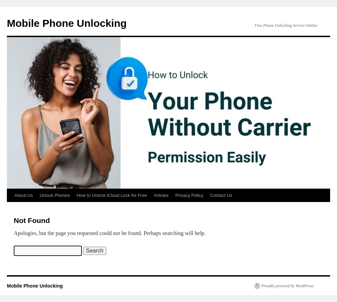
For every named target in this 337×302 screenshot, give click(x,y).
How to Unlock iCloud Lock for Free (112, 195)
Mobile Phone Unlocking (67, 23)
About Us (23, 195)
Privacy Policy (189, 195)
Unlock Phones (54, 195)
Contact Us (221, 195)
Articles (161, 195)
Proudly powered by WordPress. (287, 285)
